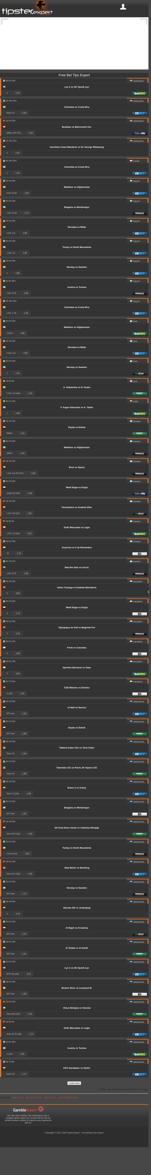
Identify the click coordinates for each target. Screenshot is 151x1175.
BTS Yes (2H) (12, 1001)
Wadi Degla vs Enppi (77, 515)
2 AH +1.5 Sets (13, 421)
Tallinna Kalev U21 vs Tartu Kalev (76, 775)
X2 (7, 581)
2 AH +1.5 (11, 380)
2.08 (29, 821)
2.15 (17, 120)
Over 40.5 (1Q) (13, 861)
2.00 (33, 501)
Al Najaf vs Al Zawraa (77, 955)
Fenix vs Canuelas (76, 675)
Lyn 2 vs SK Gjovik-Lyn (76, 114)
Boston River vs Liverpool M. (76, 1015)
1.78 (22, 461)
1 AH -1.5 (10, 260)
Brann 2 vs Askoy (77, 815)
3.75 (18, 941)
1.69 (26, 220)
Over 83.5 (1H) (13, 1041)
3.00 (31, 160)
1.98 (17, 300)
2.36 (22, 1081)
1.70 (19, 581)
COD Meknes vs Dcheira (77, 715)
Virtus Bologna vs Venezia (77, 1035)
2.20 (30, 520)
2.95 (18, 701)
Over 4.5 (10, 801)
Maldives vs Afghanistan (77, 214)
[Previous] (5, 22)
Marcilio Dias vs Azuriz (77, 595)
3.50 (27, 881)
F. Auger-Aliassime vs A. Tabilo (77, 434)
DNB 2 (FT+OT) (13, 160)
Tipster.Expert (73, 1160)
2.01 (17, 180)
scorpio (135, 188)
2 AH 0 (9, 360)
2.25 (30, 421)
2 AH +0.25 (11, 220)
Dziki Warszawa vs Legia (77, 555)
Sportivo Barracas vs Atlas (77, 695)
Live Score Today (33, 1125)
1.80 (26, 601)
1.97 (24, 961)
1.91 (17, 400)
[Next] (143, 22)
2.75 (18, 641)
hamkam (135, 449)
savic (134, 349)
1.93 (22, 721)
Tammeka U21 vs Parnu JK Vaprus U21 (76, 795)
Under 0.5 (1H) (13, 520)
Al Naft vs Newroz (76, 735)
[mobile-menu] (123, 7)
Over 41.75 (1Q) (13, 1061)
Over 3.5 (10, 140)
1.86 (25, 260)
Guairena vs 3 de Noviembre (77, 575)
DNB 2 (9, 461)
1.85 (22, 360)
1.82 (25, 280)
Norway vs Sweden (77, 294)
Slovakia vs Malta (77, 254)
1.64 (24, 781)
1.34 (17, 200)
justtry (134, 429)
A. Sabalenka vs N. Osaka (76, 414)
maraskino (136, 609)
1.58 (17, 440)
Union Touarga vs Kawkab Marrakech (76, 615)
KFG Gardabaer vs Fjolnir (76, 1095)
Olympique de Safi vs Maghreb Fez (77, 655)
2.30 (24, 140)
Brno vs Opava (77, 494)
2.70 (18, 661)
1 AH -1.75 (11, 340)
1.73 (24, 921)
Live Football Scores (68, 1125)
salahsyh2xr (137, 108)
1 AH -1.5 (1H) (13, 561)
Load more (74, 1110)
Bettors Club (50, 1125)
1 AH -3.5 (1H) (13, 541)
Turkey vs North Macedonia (76, 274)
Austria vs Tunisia (76, 314)
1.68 (26, 320)
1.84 (30, 1041)
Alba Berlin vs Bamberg (76, 895)
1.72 (26, 240)
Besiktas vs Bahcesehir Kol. (76, 154)
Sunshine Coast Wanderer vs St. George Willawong (77, 174)
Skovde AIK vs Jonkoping (76, 935)
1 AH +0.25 (11, 240)
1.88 (24, 761)
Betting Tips (17, 1125)
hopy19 (135, 208)
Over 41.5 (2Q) (13, 901)
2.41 (29, 1001)
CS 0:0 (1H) (11, 881)
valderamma (137, 729)
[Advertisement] (75, 73)
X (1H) (9, 721)
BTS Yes (10, 741)
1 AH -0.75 (11, 320)
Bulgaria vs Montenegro (76, 234)
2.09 (25, 380)
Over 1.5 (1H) (12, 821)
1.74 (31, 1061)
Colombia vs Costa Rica (76, 134)
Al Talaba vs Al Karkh (77, 975)
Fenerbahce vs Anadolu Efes (77, 534)
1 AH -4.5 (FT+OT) (15, 501)
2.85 (18, 681)
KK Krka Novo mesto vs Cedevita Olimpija (77, 855)
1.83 (22, 480)
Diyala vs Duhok (76, 454)
